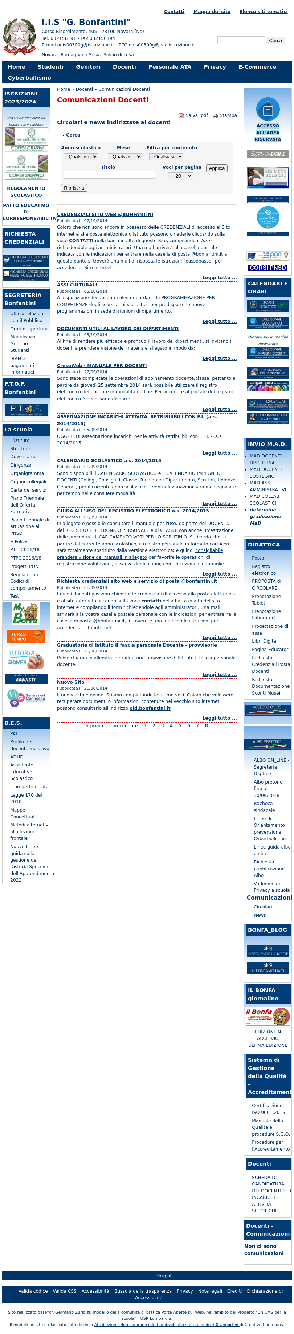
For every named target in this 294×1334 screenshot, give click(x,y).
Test (14, 596)
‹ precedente (123, 725)
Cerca (73, 135)
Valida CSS (65, 1291)
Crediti (234, 1291)
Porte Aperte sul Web (183, 1312)
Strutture (20, 448)
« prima (94, 725)
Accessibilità (95, 1291)
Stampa (224, 115)
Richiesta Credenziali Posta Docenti (271, 664)
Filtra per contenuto (171, 147)
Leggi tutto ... (219, 277)
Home (16, 67)
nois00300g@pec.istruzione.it (162, 45)
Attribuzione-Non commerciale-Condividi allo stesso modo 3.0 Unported (167, 1324)
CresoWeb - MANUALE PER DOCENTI (102, 365)
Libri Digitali (265, 641)
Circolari (263, 907)
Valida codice (33, 1291)
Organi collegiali (28, 481)
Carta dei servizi (28, 490)
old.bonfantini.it (150, 708)
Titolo (108, 167)
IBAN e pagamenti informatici (22, 365)
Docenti (124, 67)
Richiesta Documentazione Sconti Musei (271, 686)
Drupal (163, 1275)
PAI (13, 733)
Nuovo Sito (71, 682)
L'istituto (19, 440)
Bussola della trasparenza (143, 1291)
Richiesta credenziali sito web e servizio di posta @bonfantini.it (137, 581)
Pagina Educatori (270, 649)
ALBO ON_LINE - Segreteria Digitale (271, 767)
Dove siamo (23, 456)
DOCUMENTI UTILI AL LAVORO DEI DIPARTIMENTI (118, 328)
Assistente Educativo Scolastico (21, 771)
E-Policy (19, 541)
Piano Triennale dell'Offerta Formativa (27, 505)
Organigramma (27, 473)
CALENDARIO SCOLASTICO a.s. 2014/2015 (109, 460)
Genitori (88, 67)
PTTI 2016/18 (25, 549)
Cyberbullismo (29, 77)
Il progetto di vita (29, 786)
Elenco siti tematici (264, 11)
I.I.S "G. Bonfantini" (86, 22)
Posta (258, 558)
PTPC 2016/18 (25, 558)
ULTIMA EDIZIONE (267, 1045)
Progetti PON (24, 566)
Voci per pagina (182, 167)
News (260, 915)
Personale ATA (169, 67)
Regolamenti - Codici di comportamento (28, 581)
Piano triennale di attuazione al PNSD (29, 526)
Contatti (174, 11)
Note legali (210, 1291)
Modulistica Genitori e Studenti (23, 343)
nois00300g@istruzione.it (85, 45)
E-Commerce (257, 67)
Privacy (215, 67)
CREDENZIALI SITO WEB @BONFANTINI (105, 214)
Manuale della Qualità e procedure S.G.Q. (271, 1127)
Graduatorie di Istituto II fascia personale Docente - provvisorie (137, 645)
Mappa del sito (211, 11)
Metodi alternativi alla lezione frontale (29, 831)
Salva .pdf (193, 115)
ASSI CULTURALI (77, 285)
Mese (123, 147)
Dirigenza (21, 465)
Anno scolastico (81, 147)
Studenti (51, 67)
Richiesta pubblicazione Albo (269, 868)
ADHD (17, 757)
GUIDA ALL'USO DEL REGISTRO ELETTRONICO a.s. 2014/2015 (133, 510)
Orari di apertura (29, 329)
